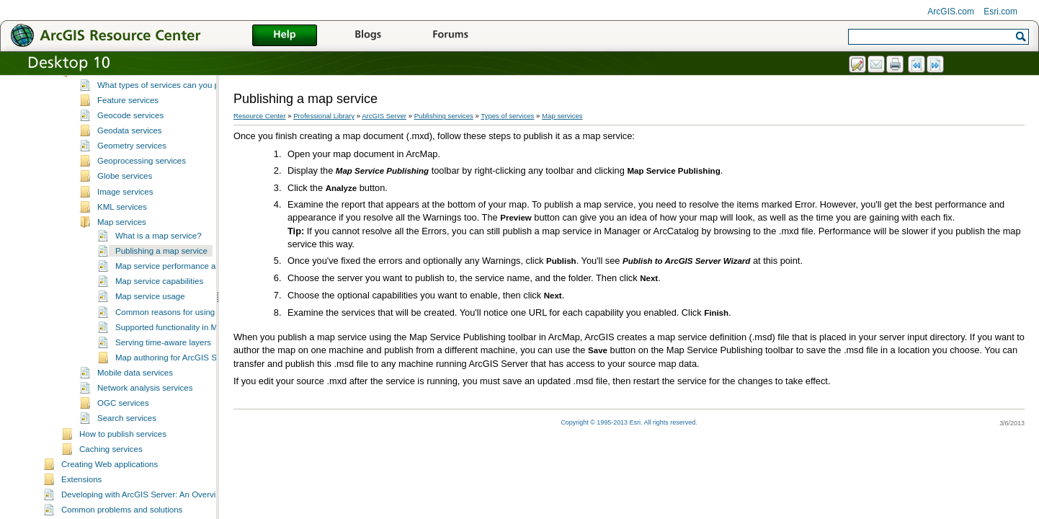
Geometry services (131, 165)
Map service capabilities (159, 300)
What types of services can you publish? (171, 104)
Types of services (111, 90)
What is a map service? (158, 255)
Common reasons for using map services (190, 331)
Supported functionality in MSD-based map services (210, 346)
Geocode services (130, 134)
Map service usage (150, 315)
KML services (122, 226)
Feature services (128, 119)
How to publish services (122, 453)
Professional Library (323, 116)
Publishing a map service (161, 270)
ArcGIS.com (950, 11)
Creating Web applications (109, 483)
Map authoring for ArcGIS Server (175, 377)
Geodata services (129, 150)
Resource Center (259, 116)
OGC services (123, 422)
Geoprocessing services (141, 180)
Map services (121, 241)
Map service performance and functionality (193, 285)
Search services (126, 437)
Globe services (124, 195)
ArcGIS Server (384, 116)
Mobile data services (135, 392)
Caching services (111, 468)
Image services (125, 211)
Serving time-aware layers (163, 362)
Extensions (81, 498)
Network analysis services (144, 407)
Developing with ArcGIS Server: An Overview (143, 514)
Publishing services (97, 76)
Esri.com (1000, 11)
